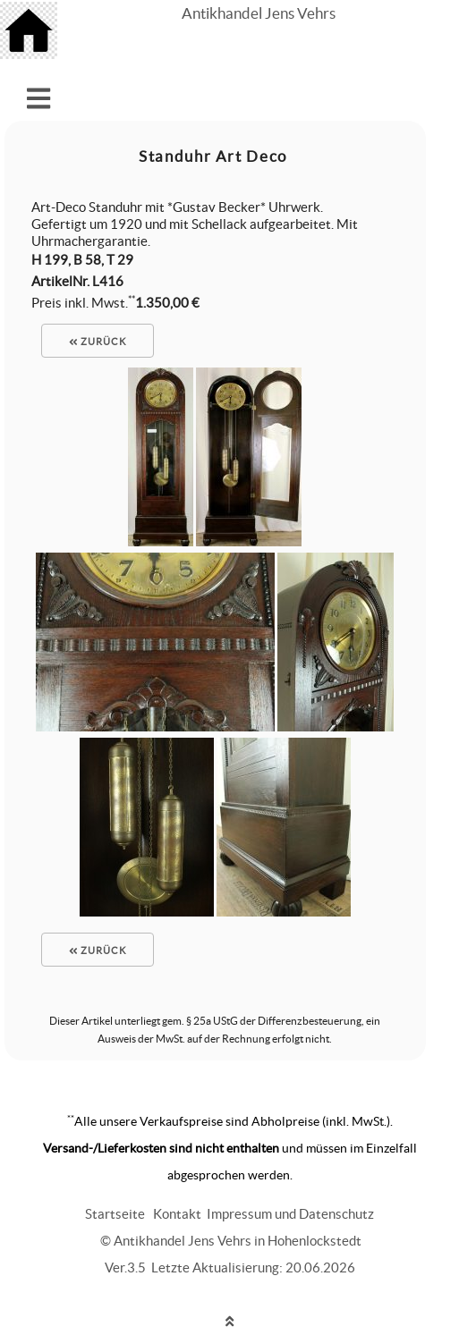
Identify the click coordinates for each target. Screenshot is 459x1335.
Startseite (115, 1213)
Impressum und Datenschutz (290, 1213)
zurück (97, 341)
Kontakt (177, 1213)
